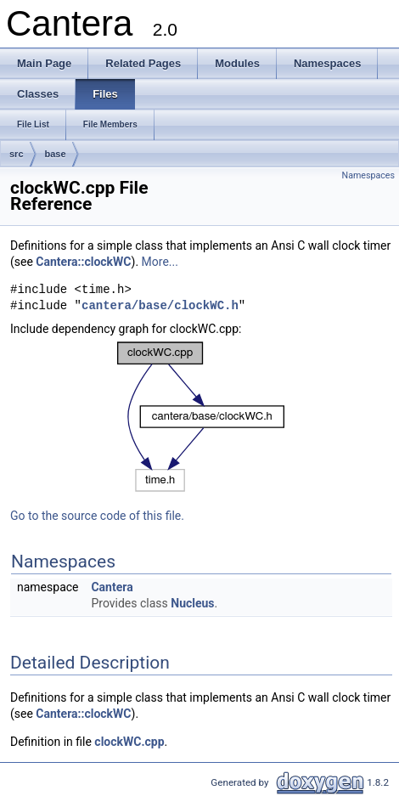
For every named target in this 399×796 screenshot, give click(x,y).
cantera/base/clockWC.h (160, 306)
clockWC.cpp (129, 741)
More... (160, 261)
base (55, 154)
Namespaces (368, 175)
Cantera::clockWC (83, 261)
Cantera (111, 587)
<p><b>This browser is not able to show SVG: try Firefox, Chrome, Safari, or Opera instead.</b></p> (201, 416)
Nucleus (192, 603)
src (16, 154)
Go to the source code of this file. (97, 515)
